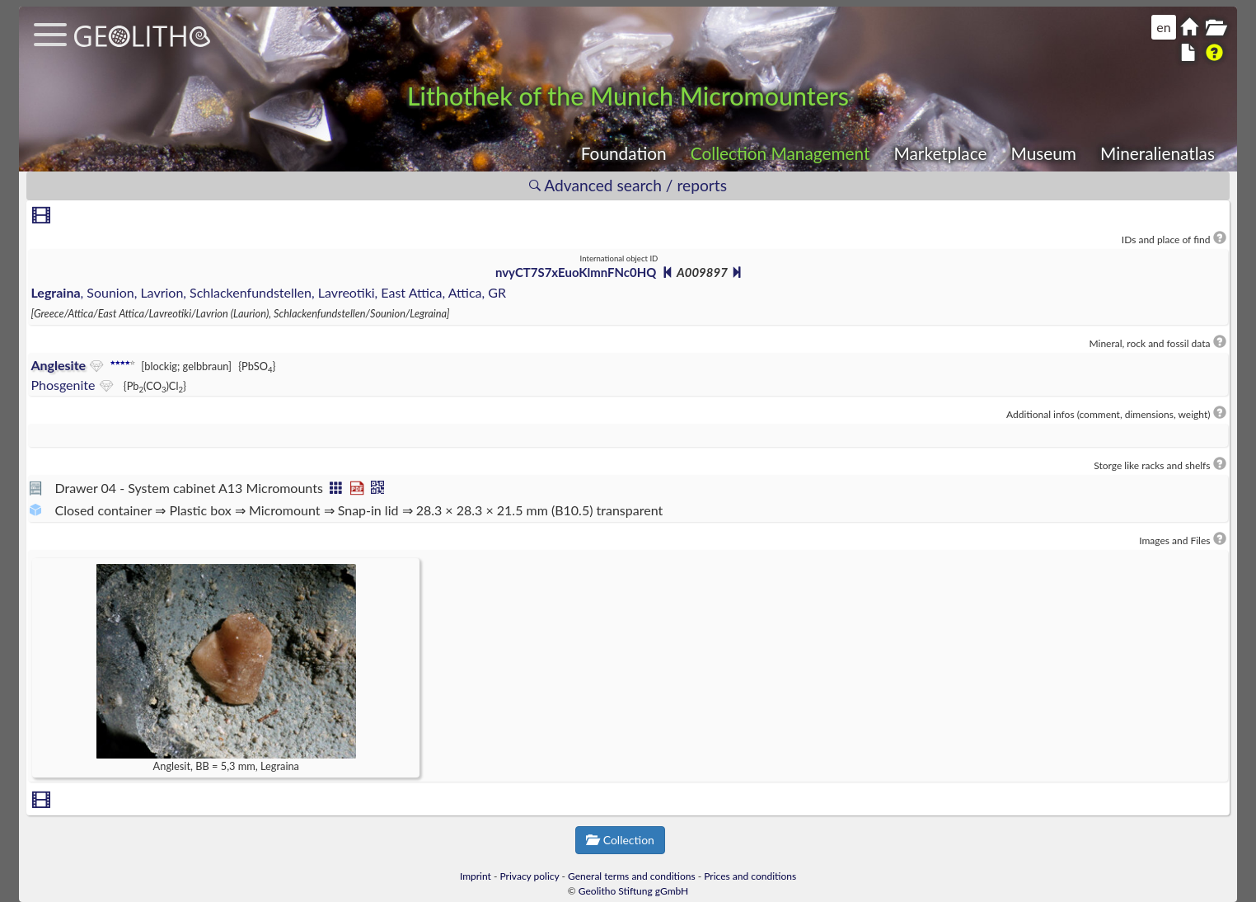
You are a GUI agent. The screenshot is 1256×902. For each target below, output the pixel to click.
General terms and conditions (632, 876)
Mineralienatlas (1157, 153)
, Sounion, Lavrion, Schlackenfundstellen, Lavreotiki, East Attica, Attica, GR (268, 292)
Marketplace (940, 153)
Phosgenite (62, 384)
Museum (1043, 153)
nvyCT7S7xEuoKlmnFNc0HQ (575, 272)
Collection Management (780, 153)
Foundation (624, 153)
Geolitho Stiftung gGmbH (633, 891)
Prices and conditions (750, 876)
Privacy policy (530, 876)
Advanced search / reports (628, 185)
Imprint (475, 876)
